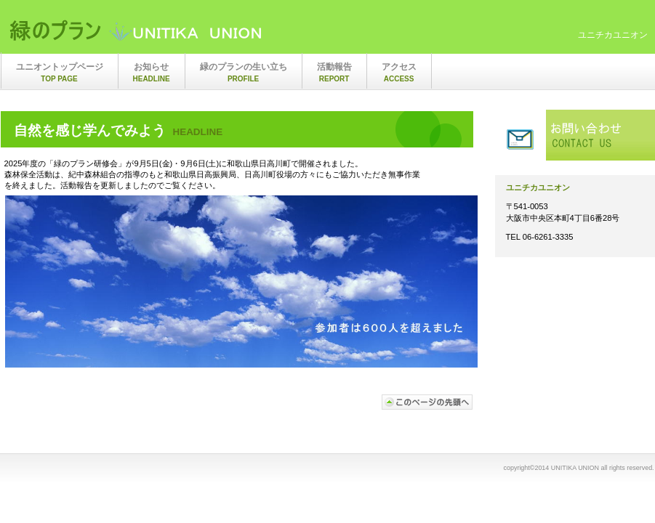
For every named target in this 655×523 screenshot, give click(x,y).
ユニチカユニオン (153, 31)
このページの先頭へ (427, 402)
